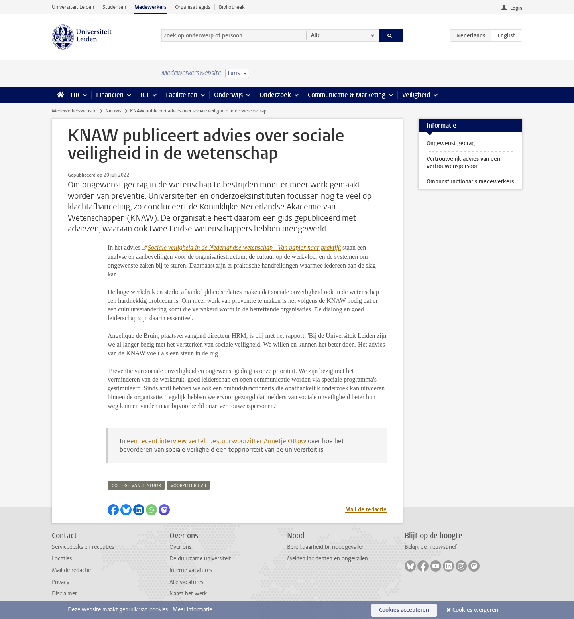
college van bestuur (136, 486)
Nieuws (113, 111)
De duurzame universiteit (200, 558)
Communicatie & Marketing (346, 95)
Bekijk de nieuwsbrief (431, 547)
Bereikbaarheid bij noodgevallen (326, 547)
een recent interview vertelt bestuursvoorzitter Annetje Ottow (216, 441)
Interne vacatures (190, 570)
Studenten (114, 7)
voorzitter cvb (188, 486)
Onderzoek (275, 95)
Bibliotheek (232, 7)
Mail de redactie (366, 509)
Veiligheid (416, 95)
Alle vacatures (186, 582)
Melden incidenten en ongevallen (327, 558)
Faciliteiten (181, 95)
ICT (144, 95)
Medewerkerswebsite (74, 111)
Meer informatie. (193, 609)
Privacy (60, 582)
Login (516, 8)
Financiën (110, 95)
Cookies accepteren (404, 610)
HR (75, 95)
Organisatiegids (192, 7)
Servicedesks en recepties (83, 547)
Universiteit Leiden (73, 7)
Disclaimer (64, 593)
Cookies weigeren (475, 610)
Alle (316, 35)
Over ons (180, 547)
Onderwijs (228, 95)
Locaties (62, 558)
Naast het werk (188, 593)
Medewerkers (150, 7)
